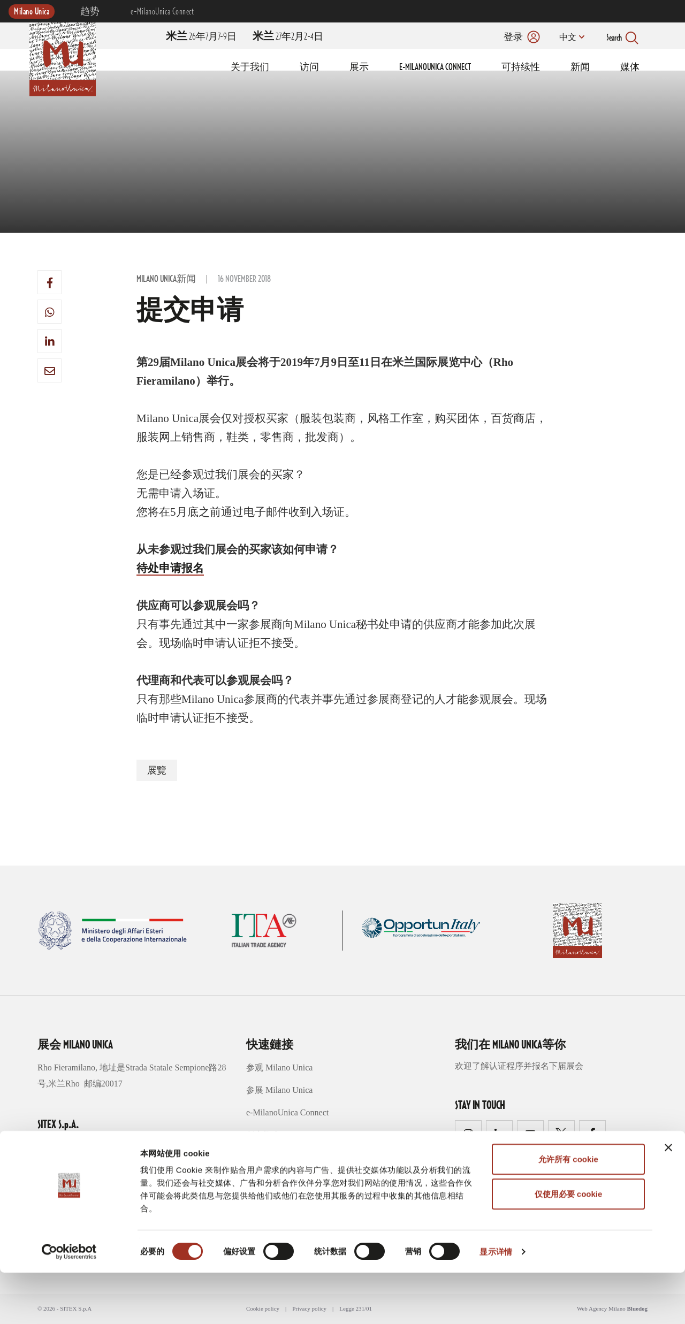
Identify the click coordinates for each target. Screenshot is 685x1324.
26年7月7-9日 (201, 37)
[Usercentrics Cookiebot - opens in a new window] (69, 1303)
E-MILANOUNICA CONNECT (435, 67)
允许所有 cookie (568, 1210)
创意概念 (263, 1134)
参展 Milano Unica (279, 1090)
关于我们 (250, 67)
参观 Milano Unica (279, 1067)
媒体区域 (263, 1179)
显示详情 (496, 1302)
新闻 (580, 67)
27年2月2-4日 (288, 37)
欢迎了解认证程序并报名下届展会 (519, 1065)
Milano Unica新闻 (166, 279)
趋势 (90, 11)
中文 (565, 38)
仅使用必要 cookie (569, 1245)
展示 (359, 67)
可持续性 (520, 67)
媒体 (630, 67)
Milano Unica (31, 11)
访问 (309, 67)
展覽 (156, 771)
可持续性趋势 (272, 1157)
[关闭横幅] (668, 1199)
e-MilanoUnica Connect (162, 11)
